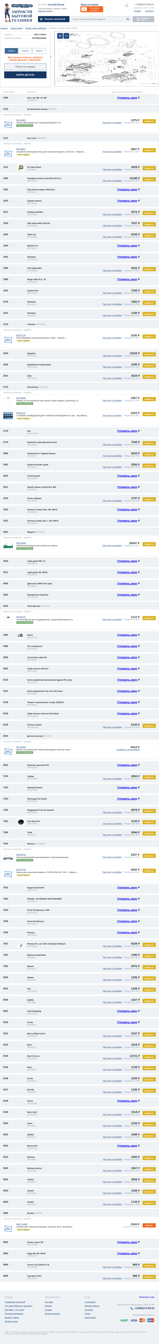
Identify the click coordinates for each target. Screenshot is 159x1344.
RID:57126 (21, 335)
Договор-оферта (92, 1306)
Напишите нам (146, 1297)
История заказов (52, 1314)
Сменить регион (45, 11)
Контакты (149, 11)
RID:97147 (21, 413)
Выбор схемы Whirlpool (36, 28)
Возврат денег (11, 1321)
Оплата (48, 1306)
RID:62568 (21, 543)
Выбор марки (17, 28)
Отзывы (137, 11)
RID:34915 (21, 120)
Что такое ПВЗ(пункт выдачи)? (18, 1306)
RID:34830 (21, 398)
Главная (4, 28)
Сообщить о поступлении (128, 749)
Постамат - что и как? (14, 1310)
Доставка (49, 1302)
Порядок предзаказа (14, 1314)
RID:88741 (21, 617)
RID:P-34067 (22, 1224)
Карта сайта (90, 1317)
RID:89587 (21, 149)
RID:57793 (21, 870)
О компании (90, 1302)
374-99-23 (144, 4)
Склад (87, 1314)
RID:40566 (21, 747)
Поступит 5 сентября (112, 123)
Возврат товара (12, 1317)
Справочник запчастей (15, 1302)
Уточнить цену (127, 97)
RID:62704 (21, 855)
